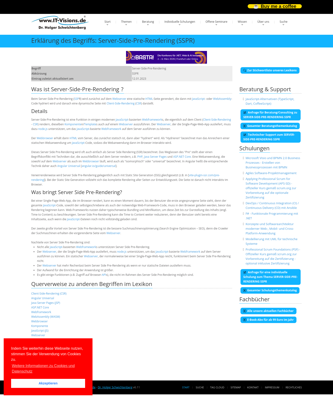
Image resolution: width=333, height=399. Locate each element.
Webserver (119, 99)
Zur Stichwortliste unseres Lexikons (270, 70)
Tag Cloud (217, 387)
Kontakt (253, 387)
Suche (283, 22)
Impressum (272, 387)
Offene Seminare (217, 22)
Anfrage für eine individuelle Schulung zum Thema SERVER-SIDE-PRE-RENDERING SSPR (270, 276)
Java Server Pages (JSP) (45, 303)
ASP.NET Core (182, 157)
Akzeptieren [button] (48, 383)
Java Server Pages (155, 157)
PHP (140, 157)
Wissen (242, 22)
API (104, 275)
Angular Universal (68, 166)
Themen (126, 22)
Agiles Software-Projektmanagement (271, 173)
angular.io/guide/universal (99, 166)
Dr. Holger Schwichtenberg (115, 387)
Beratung (148, 22)
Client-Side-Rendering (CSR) (49, 293)
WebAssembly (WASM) (45, 317)
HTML (149, 99)
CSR (138, 103)
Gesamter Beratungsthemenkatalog (270, 126)
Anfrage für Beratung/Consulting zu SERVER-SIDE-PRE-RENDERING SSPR (270, 114)
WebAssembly (222, 99)
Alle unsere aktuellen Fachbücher (268, 311)
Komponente (73, 124)
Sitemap (236, 387)
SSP (76, 99)
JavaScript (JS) (39, 331)
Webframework (152, 120)
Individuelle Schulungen (179, 22)
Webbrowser (45, 138)
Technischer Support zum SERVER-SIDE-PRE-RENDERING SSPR (269, 137)
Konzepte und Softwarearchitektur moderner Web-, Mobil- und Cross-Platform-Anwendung (270, 228)
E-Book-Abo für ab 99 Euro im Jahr (268, 320)
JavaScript (198, 99)
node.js (43, 129)
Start (108, 22)
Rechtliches (294, 387)
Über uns (263, 22)
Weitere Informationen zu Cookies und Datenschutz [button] (43, 368)
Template (90, 124)
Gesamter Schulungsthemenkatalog (270, 290)
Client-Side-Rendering (121, 103)
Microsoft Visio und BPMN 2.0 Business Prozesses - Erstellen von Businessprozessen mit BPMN (273, 162)
